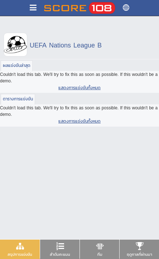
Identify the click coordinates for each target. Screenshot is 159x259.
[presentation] (20, 249)
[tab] (20, 249)
